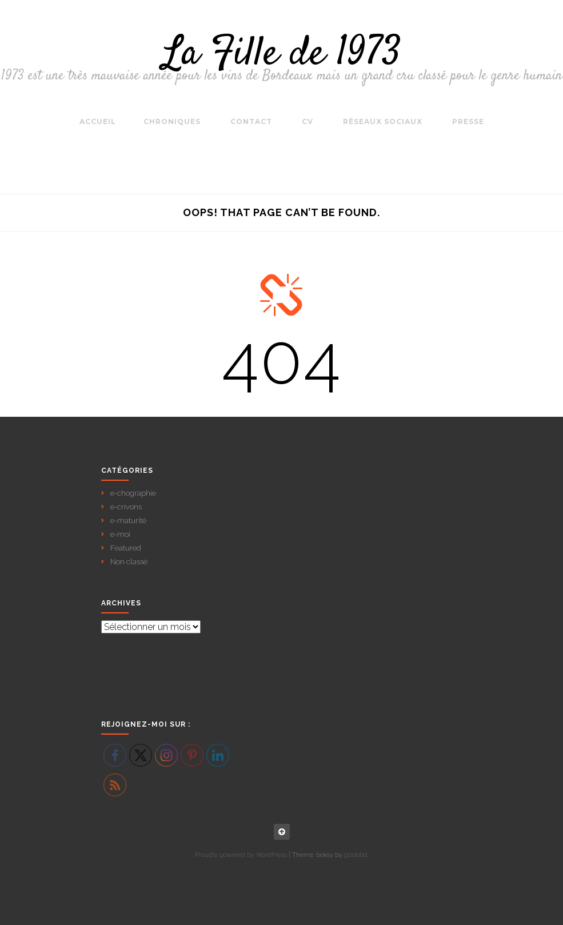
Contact (251, 121)
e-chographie (133, 493)
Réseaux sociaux (382, 121)
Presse (468, 121)
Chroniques (172, 121)
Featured (125, 548)
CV (307, 121)
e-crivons (126, 507)
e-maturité (128, 520)
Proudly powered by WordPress (241, 855)
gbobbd (356, 855)
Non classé (128, 561)
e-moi (120, 534)
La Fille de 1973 (282, 55)
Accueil (97, 121)
